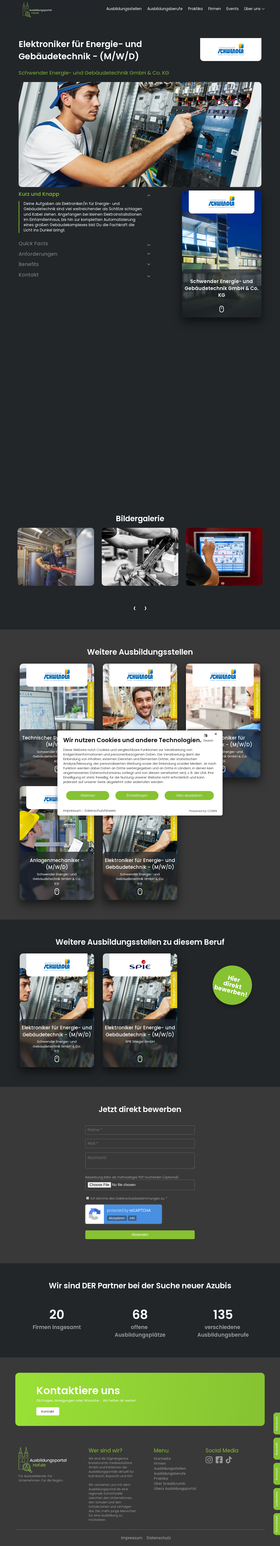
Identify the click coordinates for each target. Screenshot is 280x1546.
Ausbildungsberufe (165, 8)
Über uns (252, 8)
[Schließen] (216, 734)
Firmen (214, 8)
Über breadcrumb (169, 1483)
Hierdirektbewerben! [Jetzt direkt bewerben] (230, 986)
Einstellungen (137, 795)
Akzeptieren (117, 1218)
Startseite (162, 1458)
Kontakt (47, 1411)
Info (132, 1218)
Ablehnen (87, 795)
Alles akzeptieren (189, 795)
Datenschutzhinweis (100, 811)
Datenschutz (159, 1538)
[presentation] (134, 608)
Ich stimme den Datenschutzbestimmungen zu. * (126, 1198)
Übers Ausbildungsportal (175, 1488)
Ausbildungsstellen (124, 8)
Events (232, 8)
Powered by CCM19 (203, 811)
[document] (140, 763)
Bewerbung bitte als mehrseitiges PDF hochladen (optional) (131, 1177)
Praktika (195, 8)
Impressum (131, 1538)
